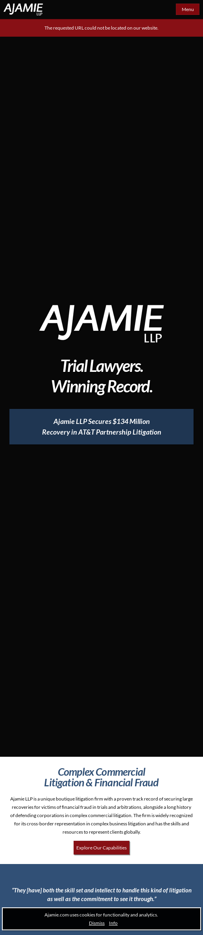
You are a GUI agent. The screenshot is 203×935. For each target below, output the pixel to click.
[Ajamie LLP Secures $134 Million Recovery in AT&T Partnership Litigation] (101, 426)
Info (113, 923)
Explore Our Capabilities (101, 848)
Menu (188, 9)
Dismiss (97, 923)
